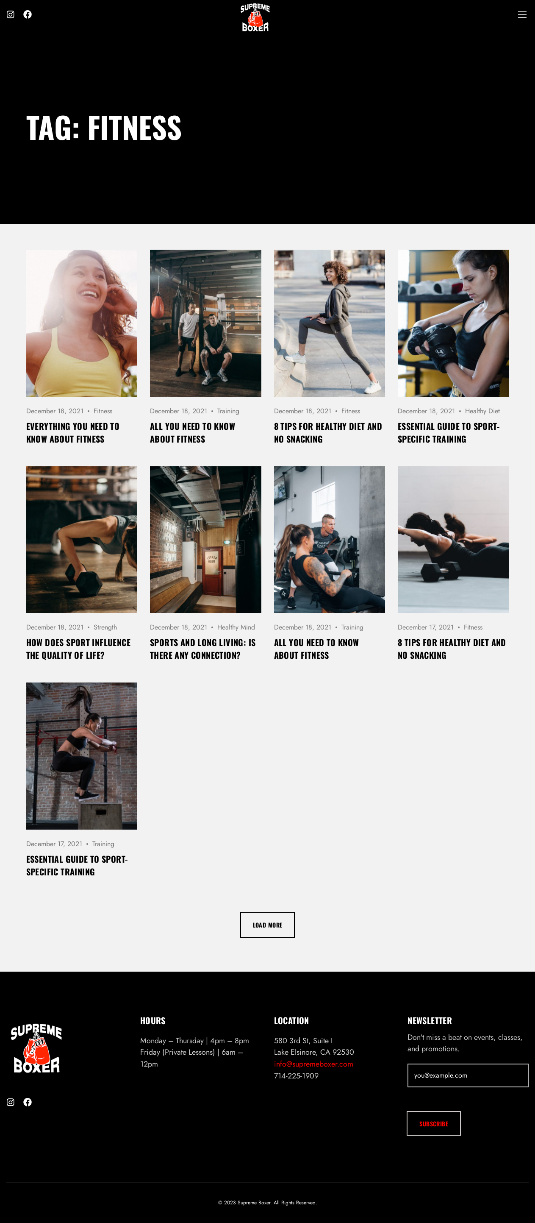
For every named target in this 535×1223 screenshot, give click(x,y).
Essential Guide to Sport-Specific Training (448, 432)
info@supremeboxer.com (313, 1064)
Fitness (103, 411)
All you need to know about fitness (192, 432)
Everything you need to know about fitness (73, 432)
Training (228, 411)
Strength (105, 627)
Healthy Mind (236, 627)
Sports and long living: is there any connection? (202, 648)
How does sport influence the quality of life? (78, 648)
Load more (268, 924)
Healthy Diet (482, 411)
